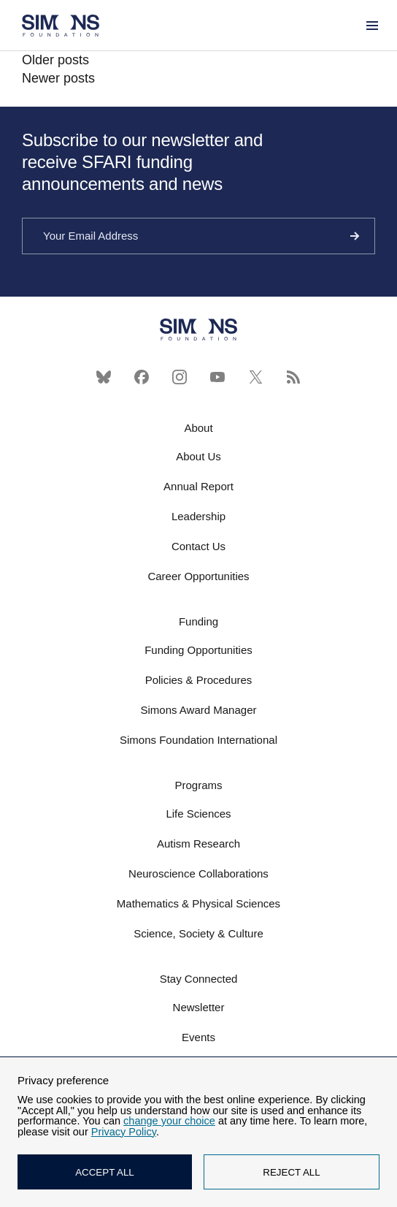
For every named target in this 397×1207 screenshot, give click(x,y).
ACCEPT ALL (104, 1172)
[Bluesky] (103, 377)
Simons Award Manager (199, 710)
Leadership (198, 516)
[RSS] (293, 377)
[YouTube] (217, 377)
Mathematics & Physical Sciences (198, 903)
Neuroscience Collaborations (198, 873)
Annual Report (198, 486)
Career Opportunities (198, 576)
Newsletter (199, 1007)
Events (198, 1037)
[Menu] (371, 25)
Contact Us (198, 546)
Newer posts (58, 78)
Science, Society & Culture (198, 933)
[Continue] (355, 236)
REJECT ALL (291, 1172)
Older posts (55, 60)
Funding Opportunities (198, 650)
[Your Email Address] (198, 236)
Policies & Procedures (199, 680)
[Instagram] (179, 377)
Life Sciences (198, 813)
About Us (198, 456)
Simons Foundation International (198, 740)
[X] (255, 377)
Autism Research (198, 843)
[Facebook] (141, 377)
